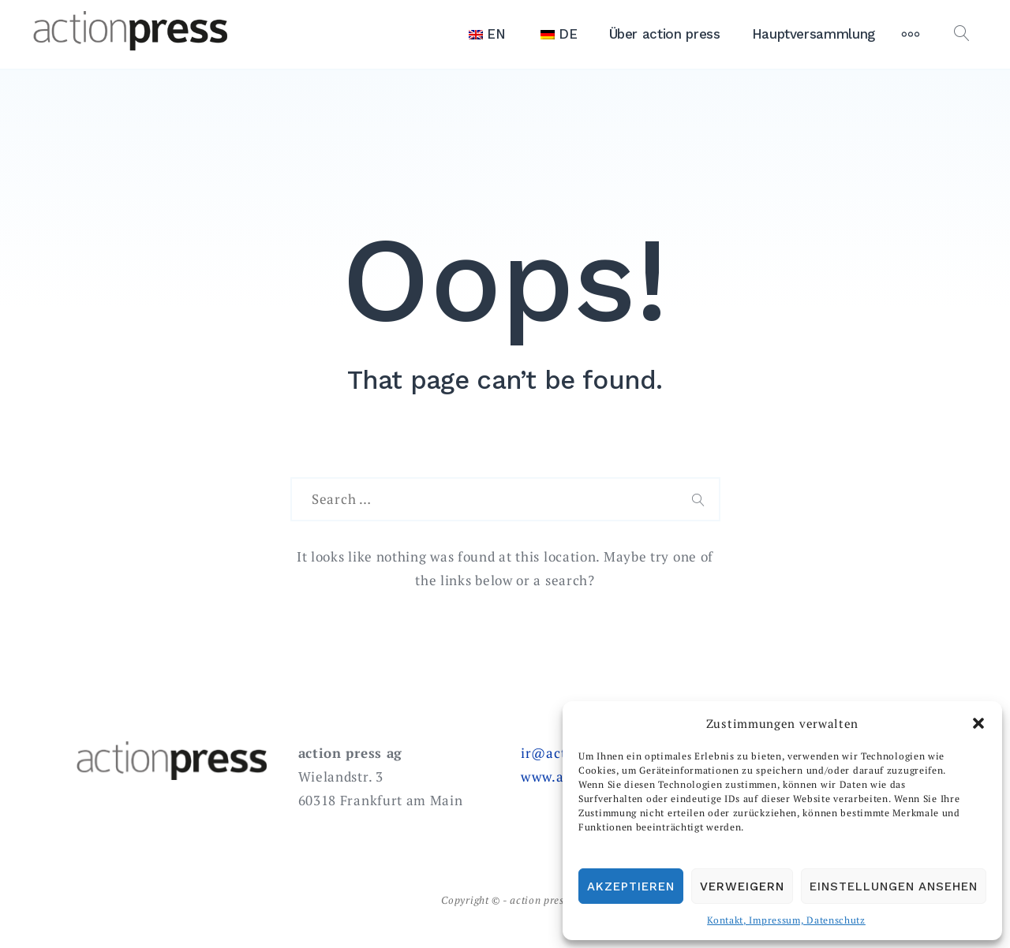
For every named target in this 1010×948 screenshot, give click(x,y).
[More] (910, 34)
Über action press (664, 34)
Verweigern (742, 886)
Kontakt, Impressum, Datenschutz (786, 920)
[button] (978, 723)
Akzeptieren (631, 886)
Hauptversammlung (813, 34)
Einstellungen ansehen (894, 886)
